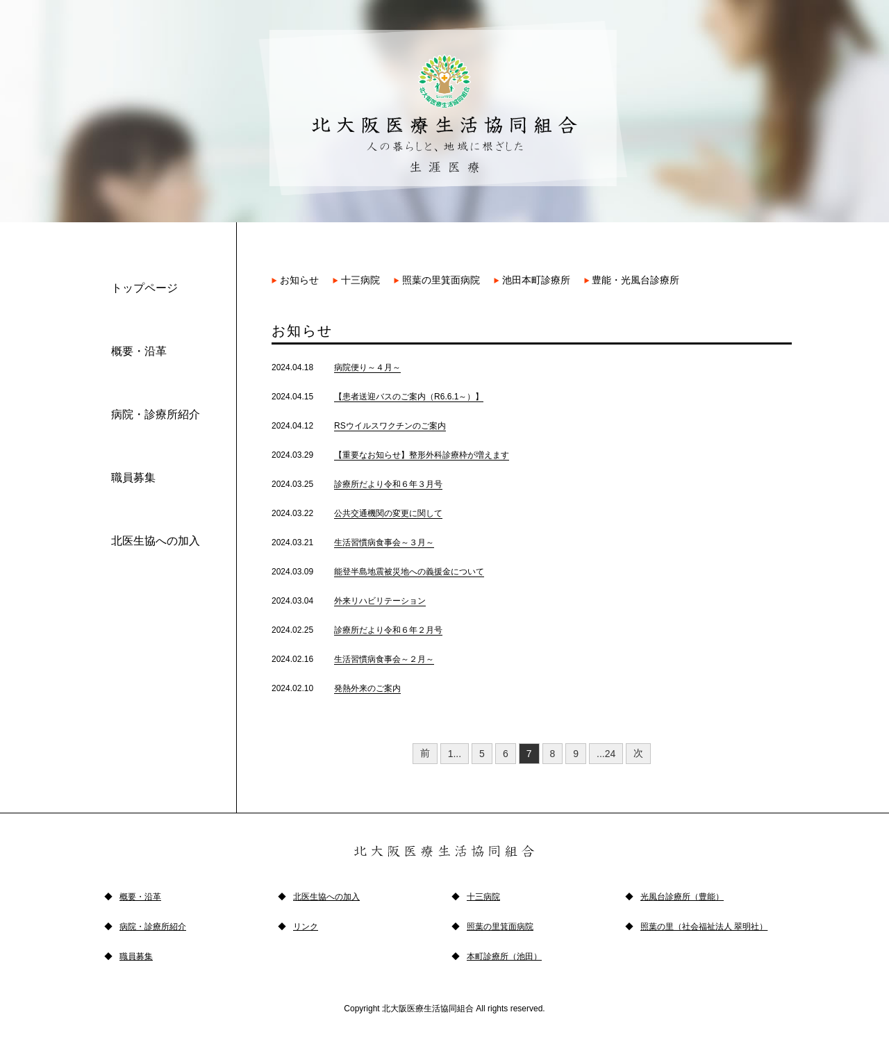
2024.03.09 (378, 572)
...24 (606, 753)
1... (454, 753)
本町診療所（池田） (504, 956)
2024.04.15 (377, 396)
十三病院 (356, 279)
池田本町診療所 (532, 279)
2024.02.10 (336, 688)
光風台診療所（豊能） (682, 897)
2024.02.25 (357, 630)
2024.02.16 (353, 659)
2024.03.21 (353, 542)
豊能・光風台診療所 (632, 279)
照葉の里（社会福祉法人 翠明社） (703, 926)
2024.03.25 (357, 484)
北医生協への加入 (155, 541)
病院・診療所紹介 (155, 414)
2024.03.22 (357, 513)
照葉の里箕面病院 (437, 279)
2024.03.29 (390, 455)
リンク (305, 926)
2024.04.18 (336, 367)
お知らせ (295, 279)
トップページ (144, 288)
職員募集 (133, 477)
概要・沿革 (139, 351)
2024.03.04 (349, 601)
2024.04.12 (359, 426)
